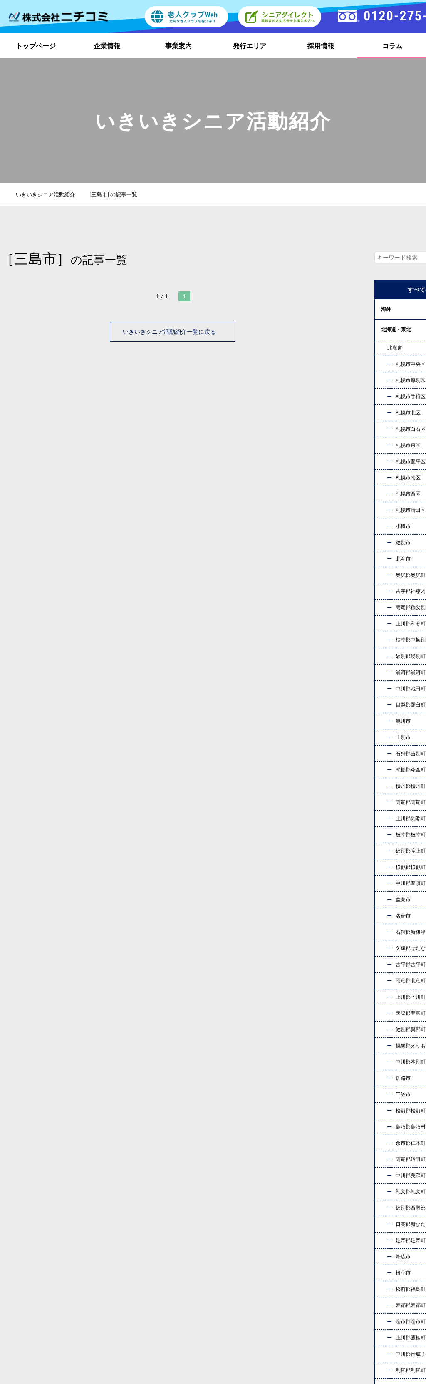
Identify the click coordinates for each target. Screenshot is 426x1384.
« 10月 (390, 1000)
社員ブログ (324, 1284)
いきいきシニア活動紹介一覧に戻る (172, 331)
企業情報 (107, 46)
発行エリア (249, 46)
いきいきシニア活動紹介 (50, 194)
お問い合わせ (300, 1172)
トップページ (36, 46)
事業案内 (178, 46)
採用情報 (320, 46)
